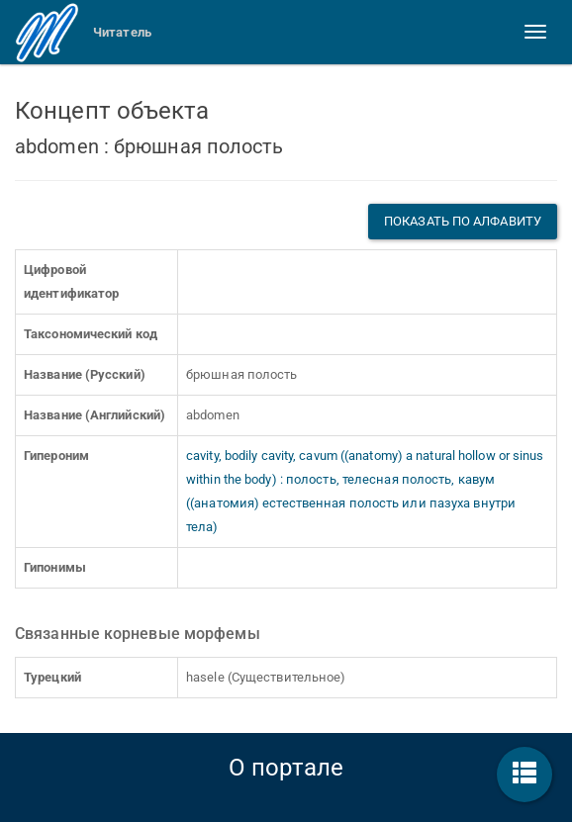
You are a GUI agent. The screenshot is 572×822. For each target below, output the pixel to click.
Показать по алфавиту (462, 221)
